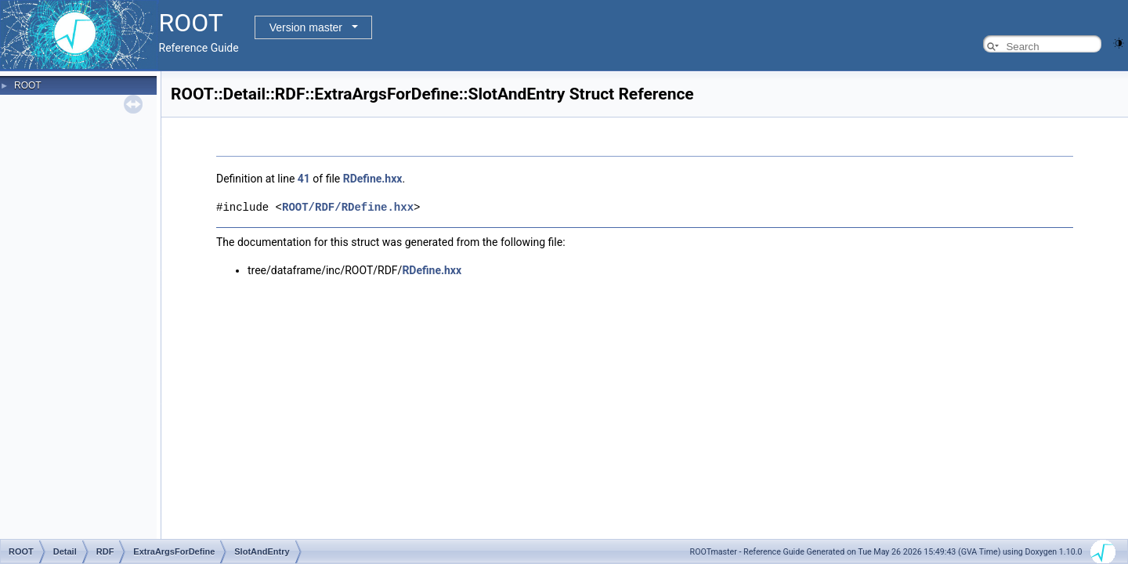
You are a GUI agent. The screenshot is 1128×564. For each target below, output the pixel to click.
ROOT (28, 85)
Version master (305, 27)
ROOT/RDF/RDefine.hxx (348, 206)
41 (304, 178)
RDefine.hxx (373, 178)
